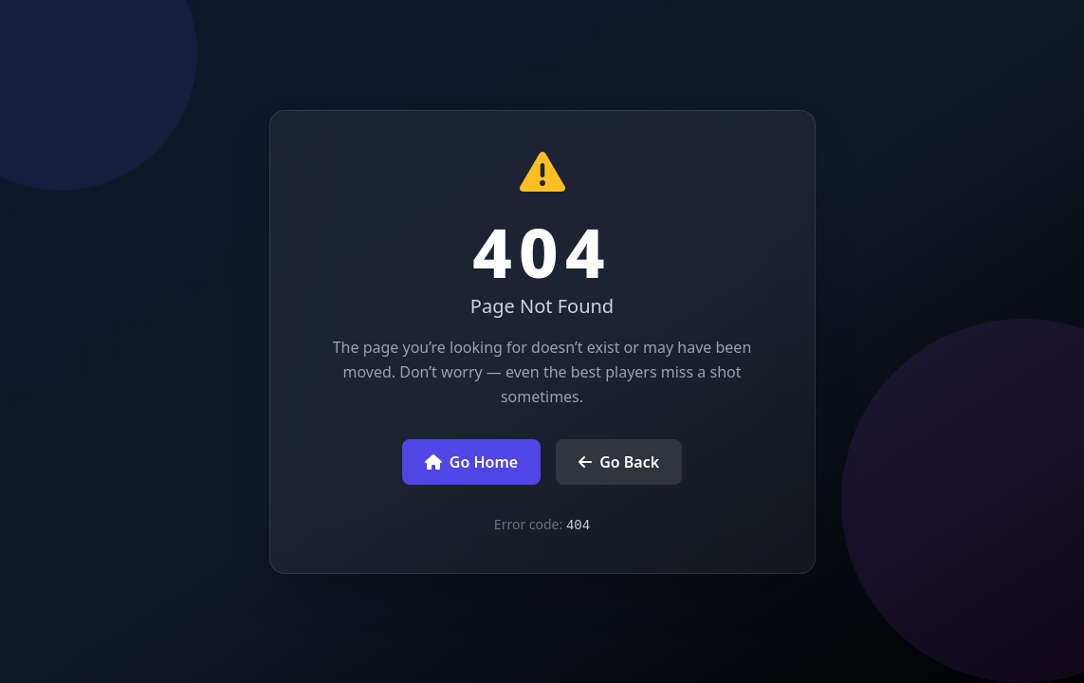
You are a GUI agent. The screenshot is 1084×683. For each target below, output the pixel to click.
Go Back (619, 462)
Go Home (471, 462)
